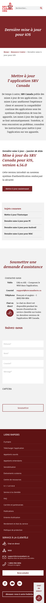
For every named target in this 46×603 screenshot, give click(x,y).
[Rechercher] (41, 8)
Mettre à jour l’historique (16, 214)
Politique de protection (13, 530)
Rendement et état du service (16, 524)
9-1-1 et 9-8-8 (9, 486)
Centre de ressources (12, 479)
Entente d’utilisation (12, 517)
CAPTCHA (7, 388)
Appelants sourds (11, 454)
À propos (7, 442)
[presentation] (21, 395)
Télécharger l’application (14, 448)
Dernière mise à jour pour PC (17, 220)
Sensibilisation (10, 467)
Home (6, 52)
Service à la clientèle (12, 492)
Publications (9, 511)
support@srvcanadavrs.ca (29, 290)
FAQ (5, 498)
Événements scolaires (12, 473)
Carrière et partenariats (13, 505)
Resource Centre (18, 52)
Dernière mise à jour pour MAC (18, 233)
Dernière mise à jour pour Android (20, 227)
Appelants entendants (13, 461)
